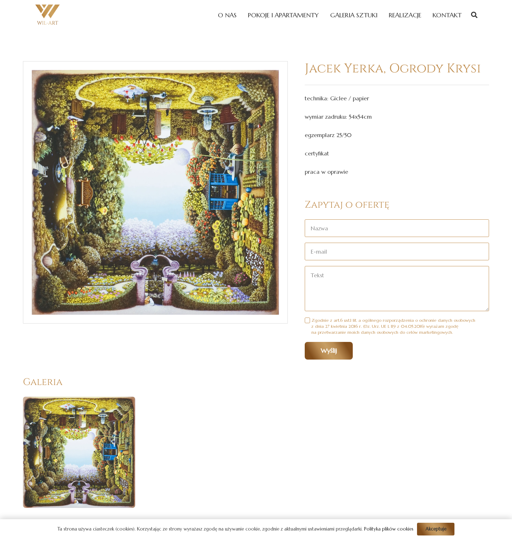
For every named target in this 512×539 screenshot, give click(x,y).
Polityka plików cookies (388, 529)
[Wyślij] (329, 351)
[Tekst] (397, 288)
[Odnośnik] (47, 15)
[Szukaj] (474, 15)
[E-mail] (397, 251)
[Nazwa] (397, 228)
